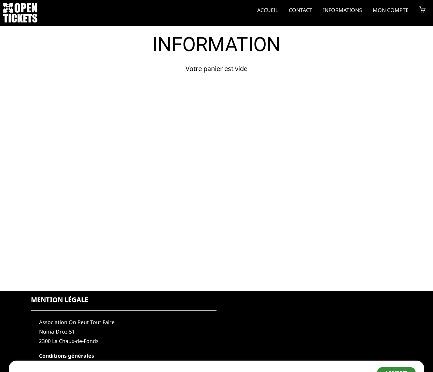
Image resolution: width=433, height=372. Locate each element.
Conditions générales (66, 355)
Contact (300, 10)
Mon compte (391, 10)
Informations (342, 10)
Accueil (267, 10)
